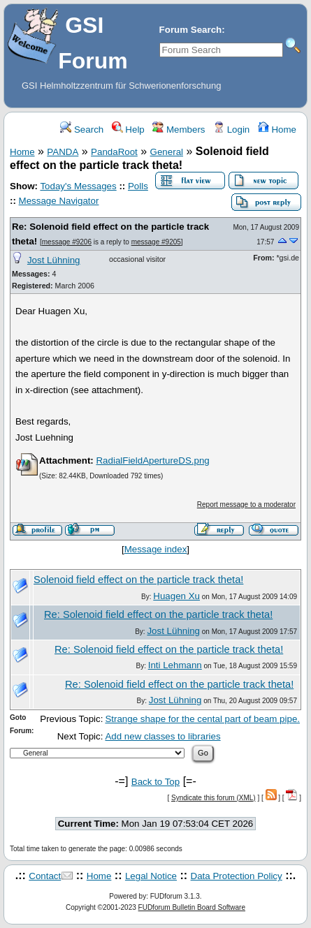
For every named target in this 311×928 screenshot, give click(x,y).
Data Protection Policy (236, 876)
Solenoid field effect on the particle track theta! (138, 579)
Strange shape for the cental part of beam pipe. (202, 719)
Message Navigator (59, 201)
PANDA (62, 152)
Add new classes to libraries (162, 736)
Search (81, 129)
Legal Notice (151, 876)
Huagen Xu (176, 596)
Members (178, 129)
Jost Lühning (53, 260)
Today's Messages (78, 186)
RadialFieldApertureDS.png (152, 460)
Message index (155, 549)
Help (128, 129)
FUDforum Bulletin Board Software (191, 907)
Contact (45, 876)
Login (231, 129)
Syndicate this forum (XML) (213, 798)
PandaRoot (114, 152)
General (166, 152)
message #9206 (67, 242)
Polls (138, 186)
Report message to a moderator (246, 504)
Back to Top (155, 781)
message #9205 (156, 242)
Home (277, 129)
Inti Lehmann (175, 665)
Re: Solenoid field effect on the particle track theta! (158, 614)
